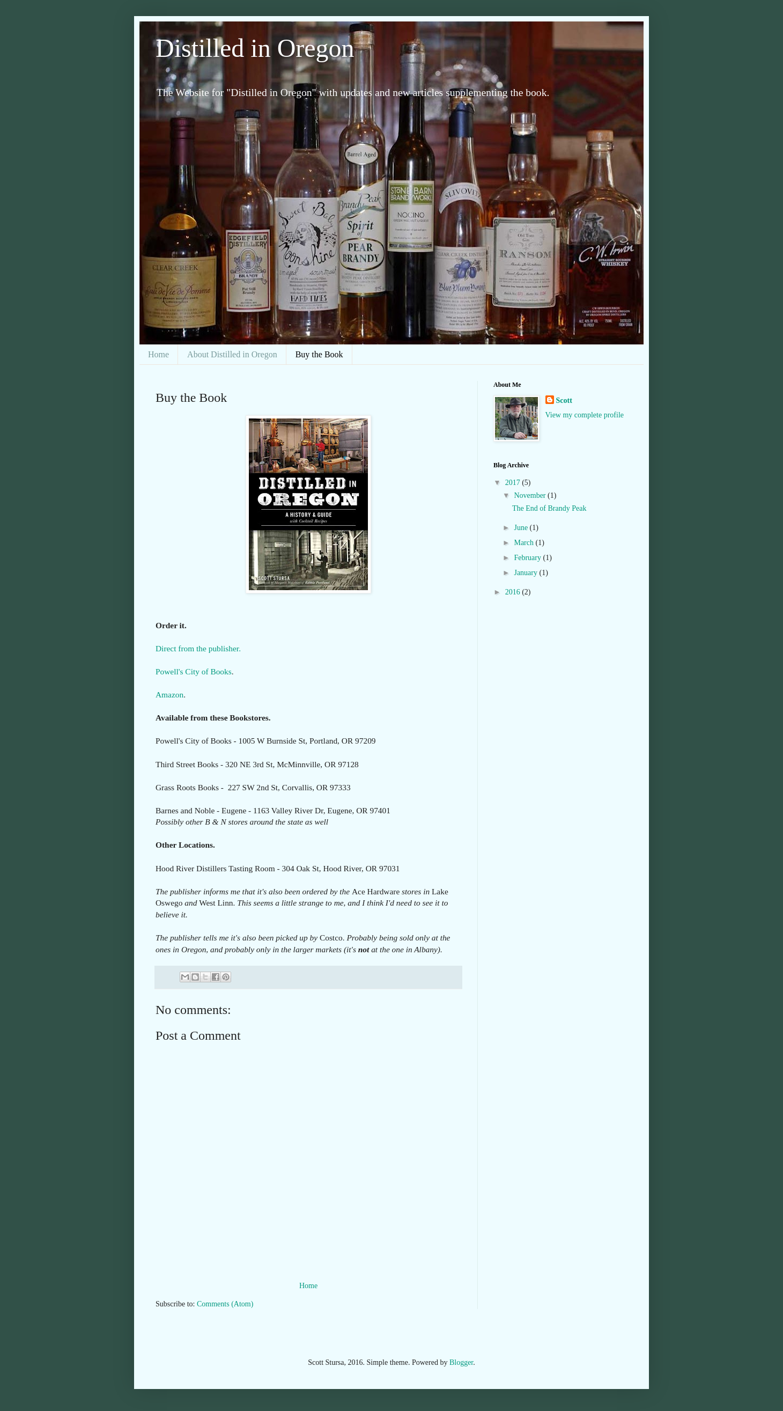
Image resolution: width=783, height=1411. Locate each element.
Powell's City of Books (194, 671)
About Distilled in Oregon (232, 354)
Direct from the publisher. (198, 648)
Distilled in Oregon (255, 48)
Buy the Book (319, 354)
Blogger (461, 1362)
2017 (513, 483)
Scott (564, 400)
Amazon (169, 694)
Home (158, 354)
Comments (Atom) (225, 1304)
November (531, 495)
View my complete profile (584, 415)
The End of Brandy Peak (549, 508)
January (526, 573)
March (524, 543)
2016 (513, 592)
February (528, 558)
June (521, 528)
